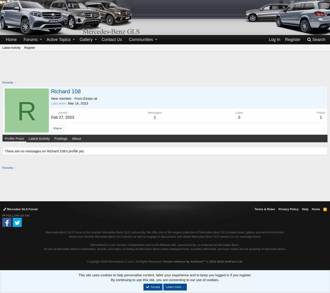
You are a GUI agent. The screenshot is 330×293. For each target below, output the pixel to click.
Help (305, 209)
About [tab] (76, 138)
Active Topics (59, 39)
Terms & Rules (264, 209)
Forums (31, 39)
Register (29, 47)
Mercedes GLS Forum (20, 209)
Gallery (86, 39)
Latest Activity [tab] (39, 138)
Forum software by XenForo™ (203, 261)
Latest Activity (11, 47)
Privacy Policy (288, 209)
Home (11, 39)
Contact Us (112, 39)
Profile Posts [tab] (14, 138)
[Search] (316, 39)
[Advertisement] (165, 69)
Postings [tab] (61, 138)
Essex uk (90, 98)
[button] (40, 39)
